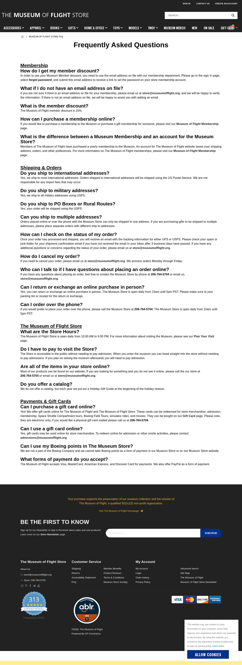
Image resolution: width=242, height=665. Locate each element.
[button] (87, 624)
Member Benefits (112, 582)
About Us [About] (25, 583)
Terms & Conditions (114, 591)
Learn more (218, 646)
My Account (142, 582)
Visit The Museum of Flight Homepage (121, 525)
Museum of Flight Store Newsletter (198, 596)
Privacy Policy (143, 596)
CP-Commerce (93, 647)
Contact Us (203, 4)
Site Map (185, 587)
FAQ (74, 596)
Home (22, 36)
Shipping (76, 582)
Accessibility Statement (84, 591)
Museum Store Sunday (116, 596)
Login (138, 587)
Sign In (186, 4)
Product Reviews (112, 587)
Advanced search (189, 582)
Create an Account (226, 4)
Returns (76, 587)
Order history (142, 591)
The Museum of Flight (191, 591)
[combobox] (201, 15)
